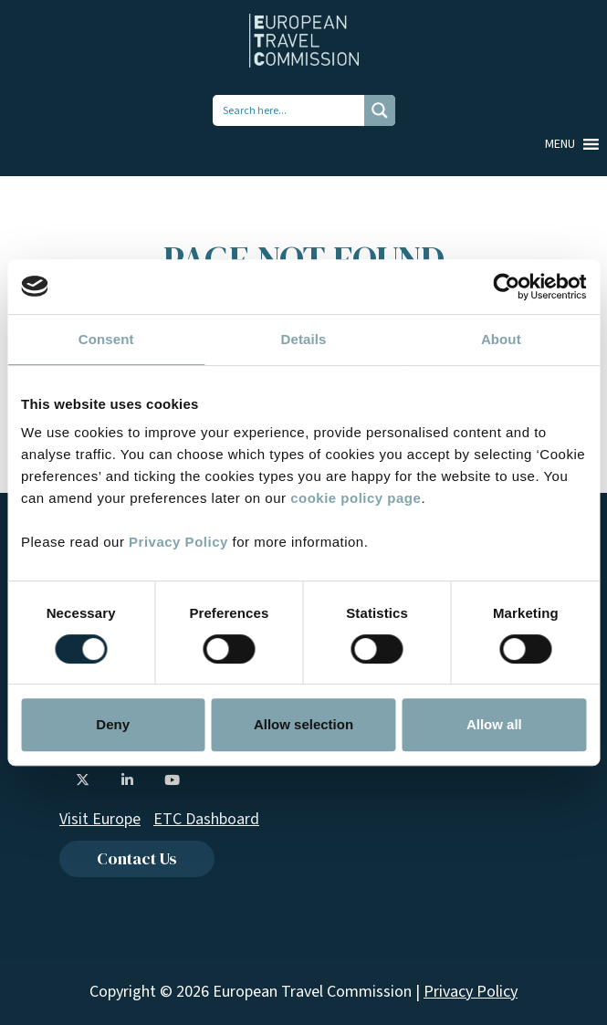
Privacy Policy (178, 541)
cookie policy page (355, 498)
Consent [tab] (106, 339)
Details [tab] (304, 339)
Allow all (494, 724)
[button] (560, 144)
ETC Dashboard (206, 819)
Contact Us (137, 858)
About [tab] (501, 339)
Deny (113, 724)
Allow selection (303, 724)
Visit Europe (100, 819)
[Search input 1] (289, 110)
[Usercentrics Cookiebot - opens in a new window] (506, 286)
